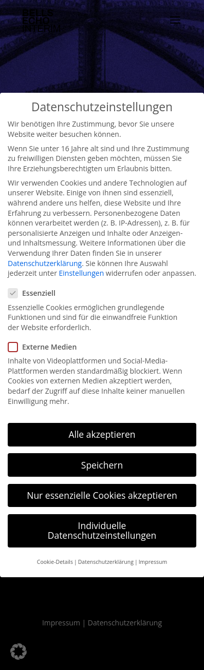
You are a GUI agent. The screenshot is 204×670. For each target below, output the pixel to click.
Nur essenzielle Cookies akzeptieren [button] (102, 495)
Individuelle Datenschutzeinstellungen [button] (102, 530)
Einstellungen (81, 273)
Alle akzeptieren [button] (101, 434)
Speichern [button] (102, 465)
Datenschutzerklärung (45, 263)
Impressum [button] (153, 561)
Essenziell (36, 293)
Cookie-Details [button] (55, 561)
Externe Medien (46, 347)
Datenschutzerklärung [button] (106, 561)
